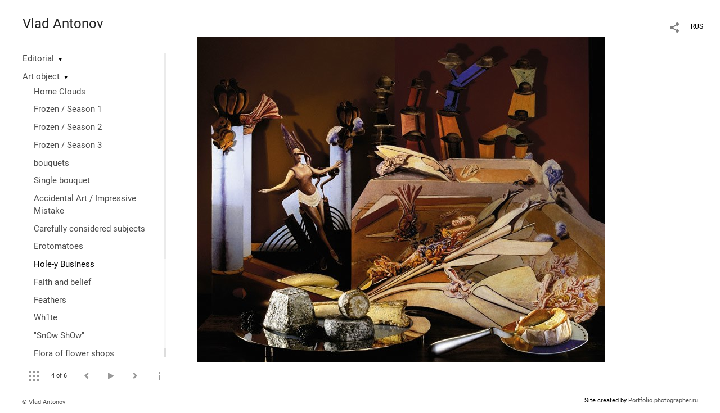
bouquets (51, 163)
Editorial (38, 58)
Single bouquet (62, 180)
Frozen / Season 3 (68, 145)
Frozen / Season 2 (68, 127)
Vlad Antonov (63, 23)
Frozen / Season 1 (68, 109)
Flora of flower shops (74, 353)
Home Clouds (60, 92)
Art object (41, 76)
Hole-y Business (64, 264)
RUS (697, 26)
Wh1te (45, 317)
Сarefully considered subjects (89, 229)
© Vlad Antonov (43, 402)
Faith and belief (62, 282)
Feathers (50, 300)
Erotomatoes (58, 246)
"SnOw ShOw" (59, 335)
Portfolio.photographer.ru (663, 400)
